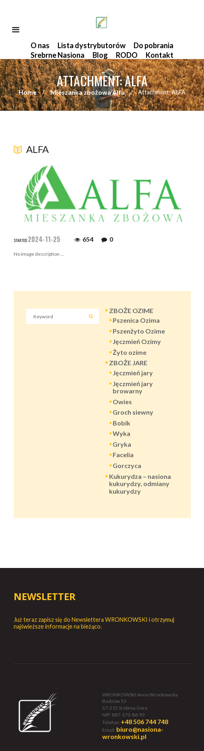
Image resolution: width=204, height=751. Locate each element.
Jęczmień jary (133, 373)
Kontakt (159, 55)
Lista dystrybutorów (92, 45)
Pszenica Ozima (136, 320)
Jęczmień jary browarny (133, 387)
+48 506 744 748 (144, 721)
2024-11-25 (44, 239)
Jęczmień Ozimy (137, 341)
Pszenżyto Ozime (139, 331)
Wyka (121, 433)
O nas (40, 45)
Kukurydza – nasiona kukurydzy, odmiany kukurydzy (140, 483)
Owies (122, 401)
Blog (100, 55)
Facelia (123, 454)
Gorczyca (127, 465)
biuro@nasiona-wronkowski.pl (132, 733)
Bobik (121, 423)
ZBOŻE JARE (128, 362)
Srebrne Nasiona (57, 55)
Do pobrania (153, 45)
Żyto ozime (129, 352)
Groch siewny (133, 412)
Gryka (122, 444)
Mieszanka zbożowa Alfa (87, 92)
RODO (127, 55)
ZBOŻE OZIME (131, 310)
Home (28, 92)
